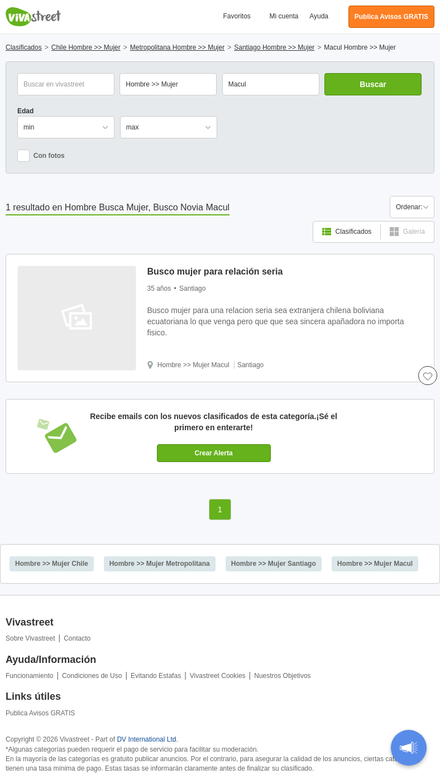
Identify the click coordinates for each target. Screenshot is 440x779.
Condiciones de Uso (92, 676)
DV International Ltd (146, 739)
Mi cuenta (284, 16)
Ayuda (318, 16)
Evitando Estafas (156, 676)
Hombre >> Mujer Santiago (273, 564)
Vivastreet (33, 16)
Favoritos (236, 16)
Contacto (77, 638)
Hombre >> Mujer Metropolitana (159, 564)
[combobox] (270, 84)
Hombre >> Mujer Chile (51, 564)
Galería (407, 231)
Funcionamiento (29, 676)
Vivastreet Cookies (218, 676)
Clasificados (346, 231)
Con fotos (41, 156)
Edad (25, 111)
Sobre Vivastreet (30, 638)
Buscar (373, 84)
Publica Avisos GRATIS (40, 713)
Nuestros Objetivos (282, 676)
